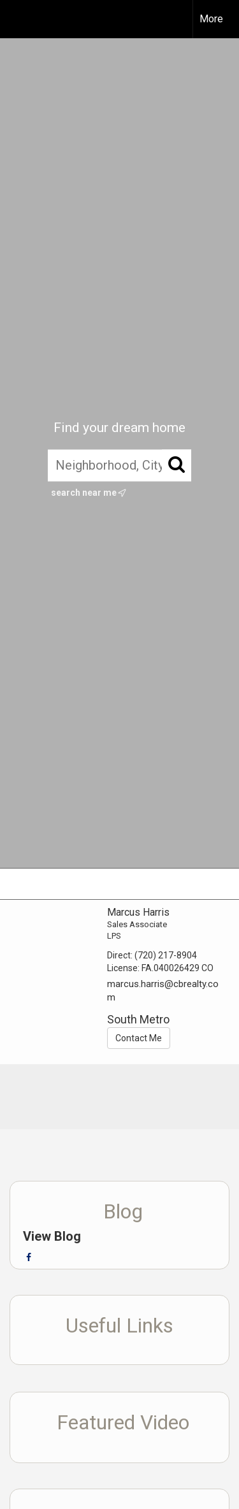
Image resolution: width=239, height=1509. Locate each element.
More (211, 19)
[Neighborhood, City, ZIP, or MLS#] (119, 466)
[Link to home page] (21, 19)
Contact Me (138, 1038)
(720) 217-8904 (165, 955)
